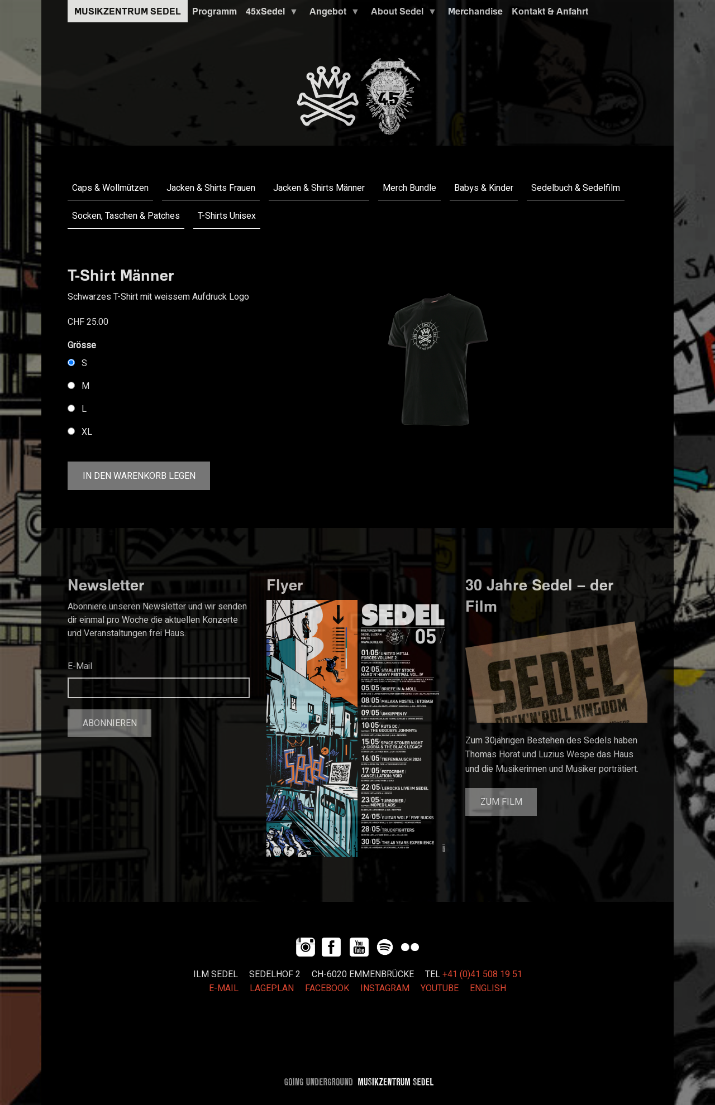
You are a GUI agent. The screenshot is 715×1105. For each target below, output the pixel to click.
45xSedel (269, 14)
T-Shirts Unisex (227, 216)
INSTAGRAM (384, 988)
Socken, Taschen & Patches (126, 216)
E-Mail (80, 666)
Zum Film (501, 802)
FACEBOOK (327, 988)
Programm (214, 11)
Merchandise (475, 11)
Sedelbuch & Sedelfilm (575, 188)
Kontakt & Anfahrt (550, 11)
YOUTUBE (440, 988)
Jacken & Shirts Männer (319, 188)
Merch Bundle (409, 188)
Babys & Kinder (483, 188)
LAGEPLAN (272, 988)
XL (87, 432)
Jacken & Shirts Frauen (210, 188)
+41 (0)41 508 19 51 (482, 974)
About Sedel (401, 14)
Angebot (332, 14)
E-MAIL (224, 988)
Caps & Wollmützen (110, 188)
